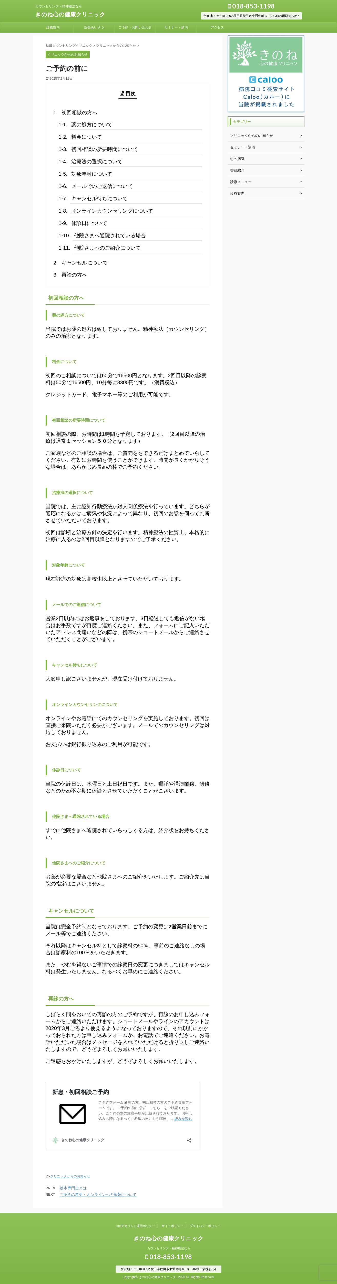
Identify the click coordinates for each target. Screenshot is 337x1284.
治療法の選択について (96, 161)
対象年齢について (91, 174)
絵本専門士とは (73, 1188)
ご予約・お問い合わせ (135, 27)
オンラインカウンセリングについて (112, 211)
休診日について (89, 223)
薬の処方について (91, 124)
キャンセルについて (85, 263)
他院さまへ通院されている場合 (110, 235)
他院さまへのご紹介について (107, 248)
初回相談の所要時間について (104, 149)
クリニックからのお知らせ (70, 1176)
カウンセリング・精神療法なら (168, 1248)
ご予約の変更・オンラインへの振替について (98, 1194)
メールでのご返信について (102, 186)
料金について (86, 137)
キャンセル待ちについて (99, 198)
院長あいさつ (94, 27)
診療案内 (53, 27)
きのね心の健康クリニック (70, 14)
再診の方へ (74, 275)
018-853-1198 (251, 6)
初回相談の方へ (79, 112)
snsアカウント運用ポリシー (136, 1226)
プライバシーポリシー (205, 1226)
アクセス (217, 27)
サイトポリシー (172, 1226)
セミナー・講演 (176, 27)
